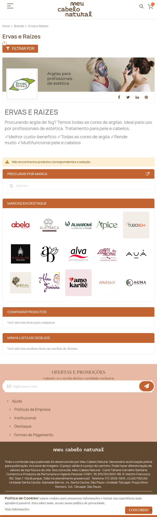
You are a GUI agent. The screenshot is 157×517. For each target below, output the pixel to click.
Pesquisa (141, 6)
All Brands (148, 174)
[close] (151, 510)
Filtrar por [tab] (23, 48)
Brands (19, 26)
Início (6, 26)
